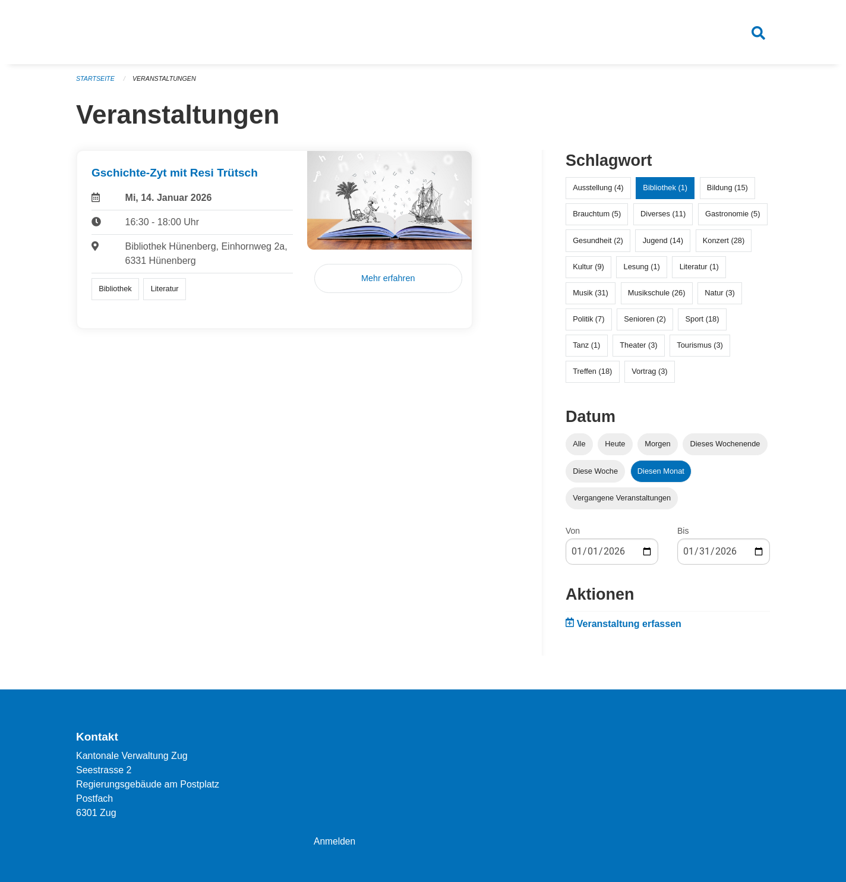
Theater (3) (638, 349)
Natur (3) (720, 297)
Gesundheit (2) (598, 244)
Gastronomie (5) (732, 218)
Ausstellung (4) (598, 192)
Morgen (657, 448)
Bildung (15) (727, 192)
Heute (615, 448)
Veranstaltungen (166, 83)
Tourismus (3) (700, 349)
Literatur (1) (699, 270)
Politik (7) (588, 323)
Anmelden (335, 841)
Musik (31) (590, 297)
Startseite (96, 83)
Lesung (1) (642, 270)
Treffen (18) (592, 375)
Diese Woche (595, 475)
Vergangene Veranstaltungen (622, 501)
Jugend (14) (663, 244)
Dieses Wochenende (725, 448)
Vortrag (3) (649, 375)
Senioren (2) (644, 323)
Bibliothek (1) (665, 192)
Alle (579, 448)
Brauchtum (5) (597, 218)
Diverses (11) (663, 218)
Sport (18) (702, 323)
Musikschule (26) (657, 297)
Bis (683, 535)
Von (573, 535)
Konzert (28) (723, 244)
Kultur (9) (588, 270)
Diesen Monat (660, 475)
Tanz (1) (586, 349)
